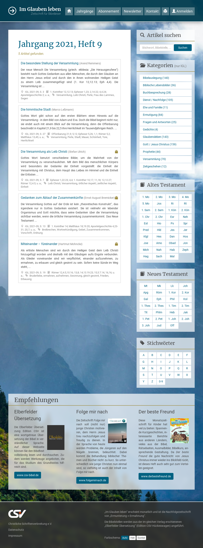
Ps (172, 223)
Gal (146, 299)
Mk (159, 286)
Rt (185, 203)
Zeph (185, 250)
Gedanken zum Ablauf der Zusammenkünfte (69, 215)
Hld (159, 230)
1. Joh (172, 319)
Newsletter (132, 11)
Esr (172, 217)
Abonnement (108, 11)
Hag (145, 256)
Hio (159, 223)
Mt (145, 286)
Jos (159, 203)
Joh (185, 286)
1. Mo (145, 197)
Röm (159, 292)
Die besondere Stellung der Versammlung (69, 80)
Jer (185, 230)
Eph (159, 299)
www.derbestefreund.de (156, 476)
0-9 (161, 381)
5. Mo (145, 203)
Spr (185, 223)
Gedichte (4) (150, 129)
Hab (172, 250)
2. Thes (159, 306)
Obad (172, 243)
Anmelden (182, 11)
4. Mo (185, 197)
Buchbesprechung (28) (157, 92)
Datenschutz (16, 529)
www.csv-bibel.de (27, 475)
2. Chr (159, 217)
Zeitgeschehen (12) (155, 166)
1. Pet (145, 319)
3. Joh (146, 325)
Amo (159, 243)
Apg (145, 292)
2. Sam (159, 210)
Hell (132, 537)
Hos (185, 236)
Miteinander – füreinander (69, 261)
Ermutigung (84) (153, 115)
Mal (172, 256)
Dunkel (141, 537)
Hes (159, 236)
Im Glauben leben (40, 11)
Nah (159, 250)
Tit (145, 312)
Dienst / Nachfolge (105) (158, 100)
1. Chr (145, 217)
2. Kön (185, 210)
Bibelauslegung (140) (156, 78)
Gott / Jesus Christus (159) (159, 144)
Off (172, 325)
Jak (185, 312)
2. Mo (159, 197)
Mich (146, 250)
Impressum (15, 535)
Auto (124, 537)
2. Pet (159, 319)
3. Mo (172, 197)
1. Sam (146, 210)
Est (146, 223)
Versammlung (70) (154, 159)
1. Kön (172, 210)
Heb (172, 312)
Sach (159, 256)
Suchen (182, 47)
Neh (185, 217)
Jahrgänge (84, 11)
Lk (172, 286)
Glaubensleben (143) (156, 137)
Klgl (146, 236)
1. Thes (145, 306)
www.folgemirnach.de (92, 480)
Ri (172, 203)
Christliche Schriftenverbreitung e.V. (30, 523)
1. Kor (172, 292)
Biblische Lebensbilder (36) (159, 85)
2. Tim (185, 306)
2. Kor (185, 292)
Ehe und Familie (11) (155, 107)
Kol (185, 299)
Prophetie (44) (152, 151)
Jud (159, 325)
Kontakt (152, 11)
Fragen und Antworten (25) (159, 122)
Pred (146, 230)
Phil (172, 299)
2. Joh (185, 319)
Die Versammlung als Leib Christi (69, 169)
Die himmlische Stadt (69, 125)
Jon (185, 243)
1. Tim (172, 306)
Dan (172, 236)
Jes (172, 230)
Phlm (159, 312)
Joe (146, 243)
